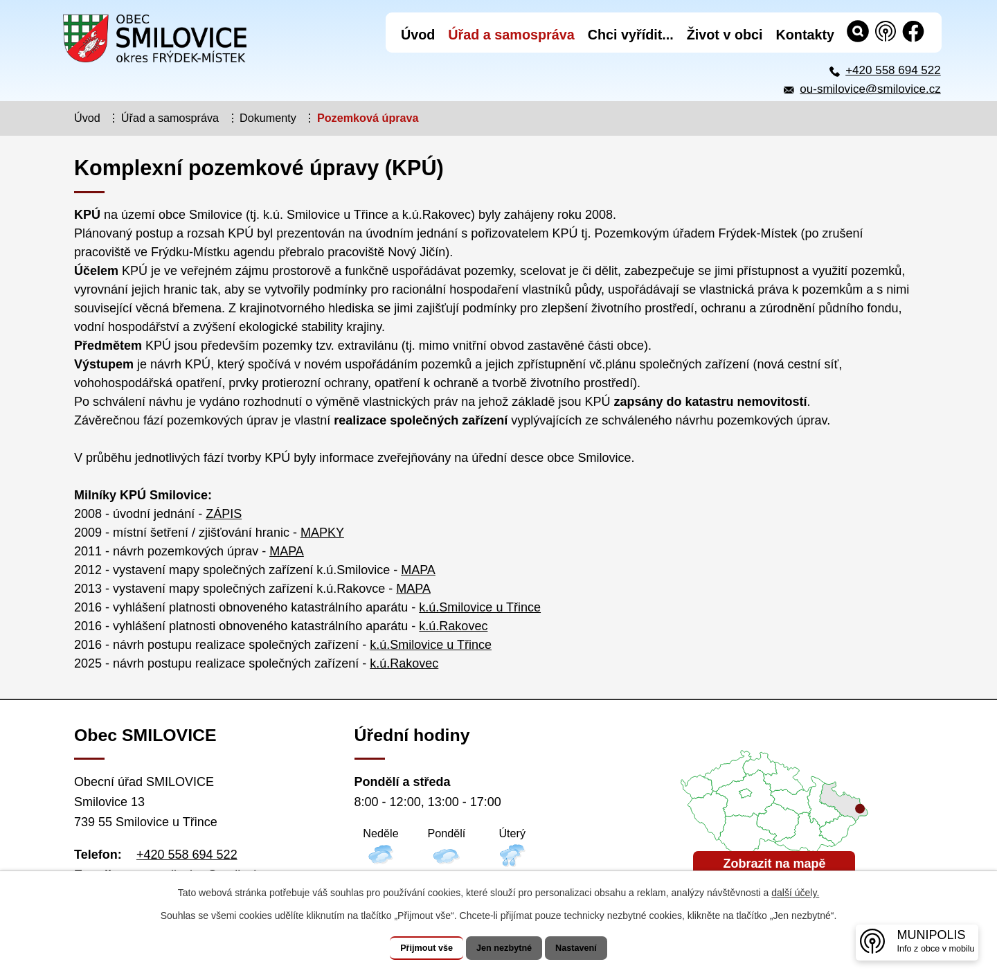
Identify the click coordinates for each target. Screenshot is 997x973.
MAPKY (322, 532)
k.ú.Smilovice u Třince (480, 607)
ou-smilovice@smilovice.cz (870, 89)
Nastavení (590, 948)
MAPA (286, 551)
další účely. (795, 893)
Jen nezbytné (505, 948)
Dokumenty (268, 117)
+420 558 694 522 (893, 70)
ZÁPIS (224, 514)
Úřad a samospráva (170, 117)
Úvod (87, 117)
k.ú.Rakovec (453, 626)
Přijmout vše (413, 948)
